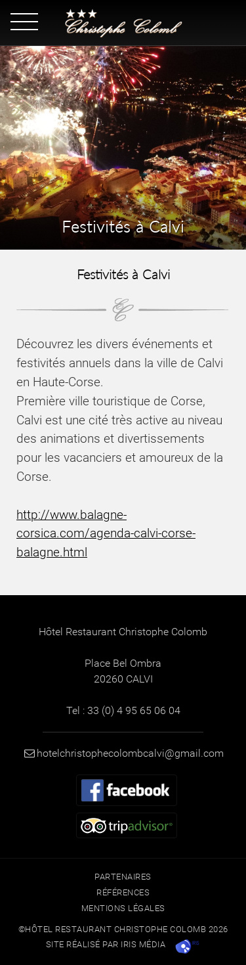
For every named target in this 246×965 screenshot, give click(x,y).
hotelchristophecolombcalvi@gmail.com (123, 753)
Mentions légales (123, 908)
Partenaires (123, 877)
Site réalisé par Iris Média (106, 944)
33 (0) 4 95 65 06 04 (133, 710)
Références (123, 892)
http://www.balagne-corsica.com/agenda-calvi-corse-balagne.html (105, 533)
